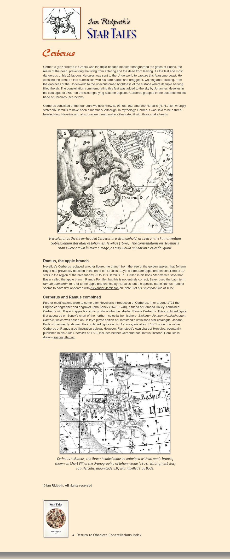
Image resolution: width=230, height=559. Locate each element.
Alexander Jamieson (104, 288)
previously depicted (71, 271)
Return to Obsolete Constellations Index (109, 535)
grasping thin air (63, 337)
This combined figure (172, 311)
